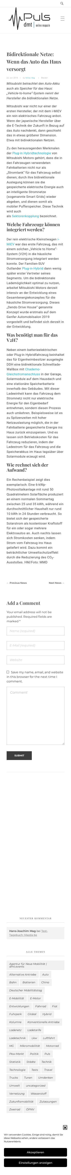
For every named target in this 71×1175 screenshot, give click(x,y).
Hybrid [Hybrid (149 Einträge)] (46, 1014)
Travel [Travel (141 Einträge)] (48, 1070)
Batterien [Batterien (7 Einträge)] (29, 982)
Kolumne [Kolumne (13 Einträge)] (15, 1022)
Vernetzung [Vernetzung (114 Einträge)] (17, 1093)
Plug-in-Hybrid (32, 268)
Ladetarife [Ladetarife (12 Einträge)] (34, 1030)
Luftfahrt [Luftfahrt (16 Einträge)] (49, 1038)
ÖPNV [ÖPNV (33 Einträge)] (30, 1109)
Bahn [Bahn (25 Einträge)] (12, 982)
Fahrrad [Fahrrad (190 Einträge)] (40, 1006)
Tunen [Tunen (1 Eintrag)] (28, 1077)
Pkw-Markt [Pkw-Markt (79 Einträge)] (16, 1054)
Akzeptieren (35, 1152)
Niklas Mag (30, 78)
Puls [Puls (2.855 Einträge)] (47, 1054)
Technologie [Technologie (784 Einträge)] (17, 1070)
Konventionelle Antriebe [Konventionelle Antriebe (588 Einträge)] (43, 1022)
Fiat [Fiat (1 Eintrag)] (54, 1006)
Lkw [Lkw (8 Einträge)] (34, 1038)
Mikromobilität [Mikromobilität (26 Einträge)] (30, 1046)
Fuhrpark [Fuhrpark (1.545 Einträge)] (15, 1014)
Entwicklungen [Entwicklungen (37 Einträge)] (19, 1006)
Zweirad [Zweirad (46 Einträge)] (14, 1109)
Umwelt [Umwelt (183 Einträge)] (14, 1085)
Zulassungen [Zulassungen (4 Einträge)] (48, 1101)
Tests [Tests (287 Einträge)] (34, 1070)
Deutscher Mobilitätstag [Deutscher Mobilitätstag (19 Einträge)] (25, 990)
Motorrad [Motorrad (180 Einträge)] (52, 1046)
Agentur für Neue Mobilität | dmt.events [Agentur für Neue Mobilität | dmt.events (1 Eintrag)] (28, 965)
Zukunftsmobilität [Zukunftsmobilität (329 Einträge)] (21, 1101)
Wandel (44, 78)
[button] (65, 1127)
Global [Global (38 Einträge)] (32, 1014)
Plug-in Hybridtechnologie (31, 153)
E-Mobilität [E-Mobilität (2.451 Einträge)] (16, 998)
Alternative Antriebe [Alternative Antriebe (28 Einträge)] (22, 974)
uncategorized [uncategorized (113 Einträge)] (35, 1085)
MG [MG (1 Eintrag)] (11, 1046)
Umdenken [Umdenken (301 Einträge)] (45, 1077)
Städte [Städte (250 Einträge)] (31, 1062)
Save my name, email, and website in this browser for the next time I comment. (35, 676)
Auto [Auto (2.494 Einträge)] (45, 974)
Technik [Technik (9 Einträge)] (46, 1062)
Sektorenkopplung (26, 216)
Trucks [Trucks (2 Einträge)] (13, 1077)
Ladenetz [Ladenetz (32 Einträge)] (15, 1030)
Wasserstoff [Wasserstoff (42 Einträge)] (38, 1093)
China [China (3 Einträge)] (45, 982)
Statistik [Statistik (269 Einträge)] (14, 1062)
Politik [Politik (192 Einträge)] (34, 1054)
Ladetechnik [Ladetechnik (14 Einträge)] (17, 1038)
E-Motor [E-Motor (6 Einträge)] (35, 998)
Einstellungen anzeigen (35, 1163)
